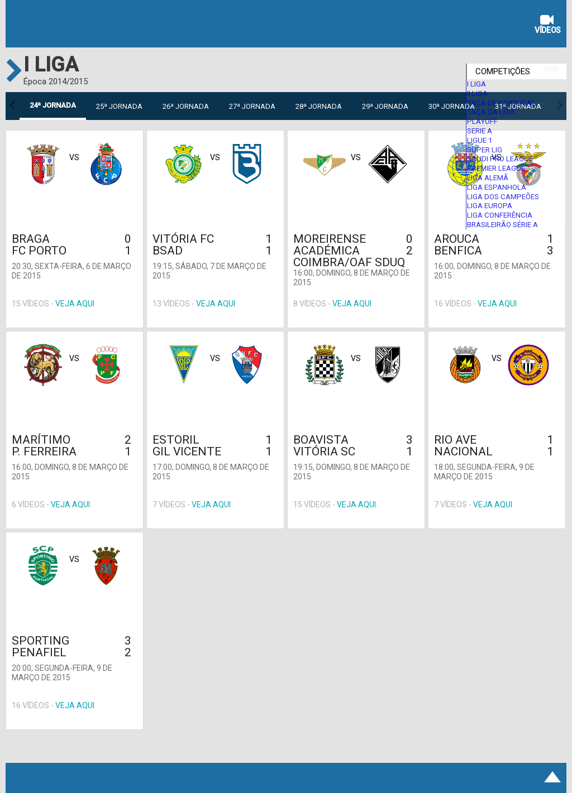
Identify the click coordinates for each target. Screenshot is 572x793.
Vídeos (548, 25)
